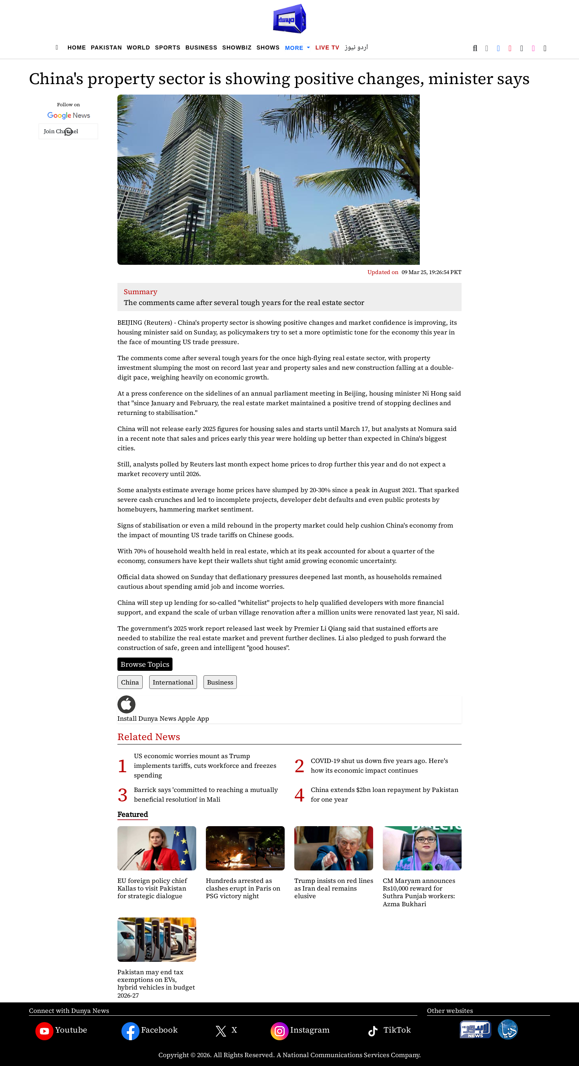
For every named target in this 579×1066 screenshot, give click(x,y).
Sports (168, 47)
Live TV (327, 47)
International (173, 682)
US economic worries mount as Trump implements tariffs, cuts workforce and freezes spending (205, 765)
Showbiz (237, 47)
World (138, 47)
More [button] (295, 48)
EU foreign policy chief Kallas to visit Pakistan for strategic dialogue (152, 888)
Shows (268, 47)
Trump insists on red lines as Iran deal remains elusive (333, 888)
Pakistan (106, 47)
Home (77, 47)
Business (201, 47)
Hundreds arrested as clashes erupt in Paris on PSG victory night (243, 888)
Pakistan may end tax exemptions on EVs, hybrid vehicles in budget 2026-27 (156, 983)
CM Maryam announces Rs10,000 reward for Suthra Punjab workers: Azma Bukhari (419, 892)
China (130, 682)
